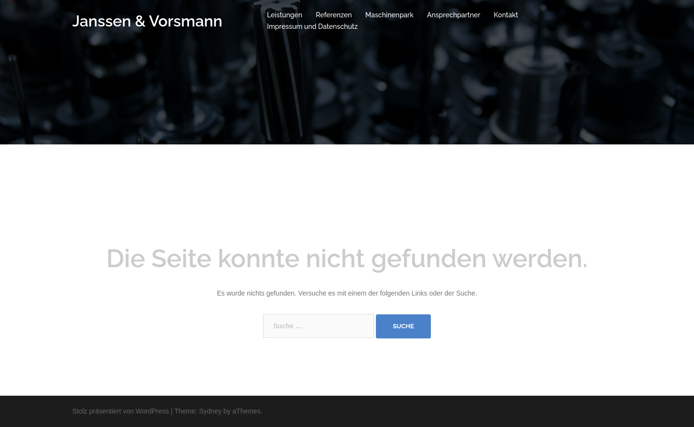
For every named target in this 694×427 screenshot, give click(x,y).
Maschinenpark (389, 15)
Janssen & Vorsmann (147, 21)
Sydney (210, 411)
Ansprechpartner (453, 15)
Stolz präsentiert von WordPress (120, 411)
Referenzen (334, 15)
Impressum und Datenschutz (312, 26)
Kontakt (506, 15)
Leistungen (284, 15)
